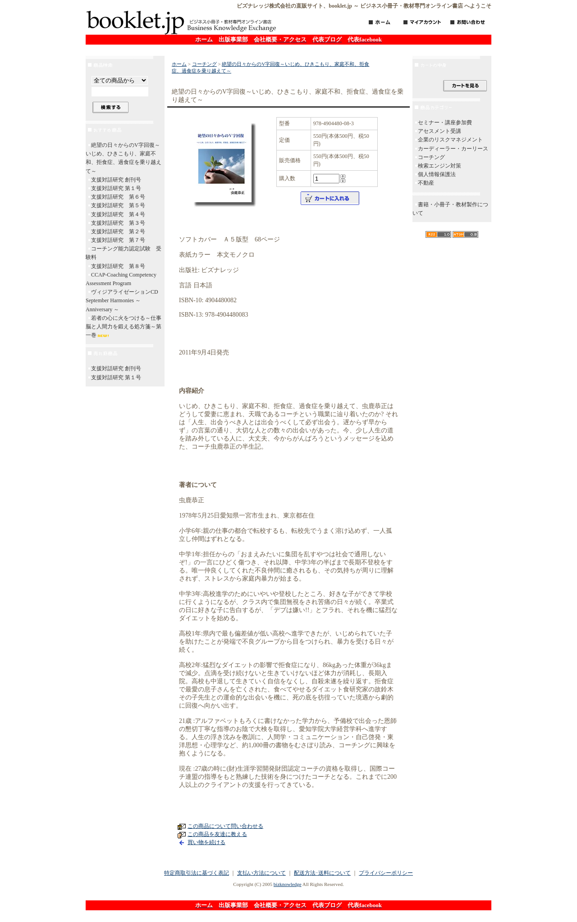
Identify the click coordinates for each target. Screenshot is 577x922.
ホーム (179, 64)
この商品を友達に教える (217, 834)
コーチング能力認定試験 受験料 (123, 252)
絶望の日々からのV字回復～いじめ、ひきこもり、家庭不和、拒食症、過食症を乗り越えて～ (123, 158)
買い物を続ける (206, 842)
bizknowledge (288, 884)
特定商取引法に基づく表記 (196, 873)
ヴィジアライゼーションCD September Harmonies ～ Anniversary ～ (125, 300)
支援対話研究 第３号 (118, 223)
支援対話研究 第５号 (118, 205)
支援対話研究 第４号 (118, 214)
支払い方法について (261, 873)
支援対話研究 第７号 (118, 240)
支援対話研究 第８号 (118, 266)
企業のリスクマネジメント (450, 139)
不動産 (426, 183)
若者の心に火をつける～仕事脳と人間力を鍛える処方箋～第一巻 (123, 326)
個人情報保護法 (437, 174)
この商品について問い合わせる (225, 826)
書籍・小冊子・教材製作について (450, 208)
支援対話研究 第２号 (118, 231)
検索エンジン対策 (439, 166)
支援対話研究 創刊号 (116, 180)
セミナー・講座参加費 (445, 122)
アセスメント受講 (439, 131)
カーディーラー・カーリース (453, 148)
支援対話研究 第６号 (118, 197)
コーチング (204, 64)
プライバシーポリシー (386, 873)
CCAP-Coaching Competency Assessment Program (121, 279)
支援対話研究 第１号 (116, 188)
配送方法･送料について (322, 873)
